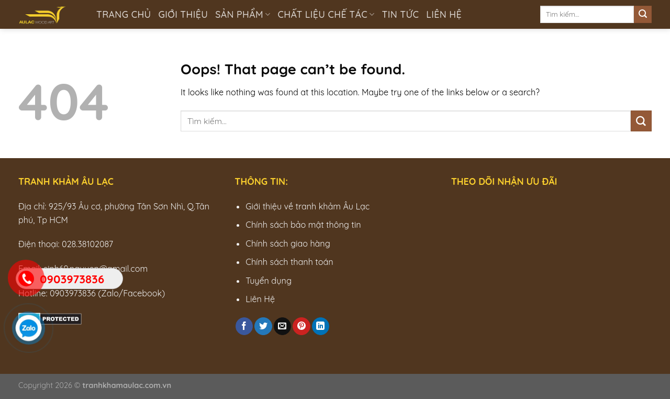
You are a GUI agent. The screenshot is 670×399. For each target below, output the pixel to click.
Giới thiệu (183, 14)
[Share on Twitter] (263, 326)
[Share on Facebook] (244, 326)
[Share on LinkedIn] (320, 326)
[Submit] (643, 15)
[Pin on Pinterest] (301, 326)
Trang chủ (123, 14)
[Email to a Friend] (282, 326)
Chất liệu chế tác (326, 14)
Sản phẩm (242, 14)
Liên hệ (444, 14)
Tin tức (400, 14)
